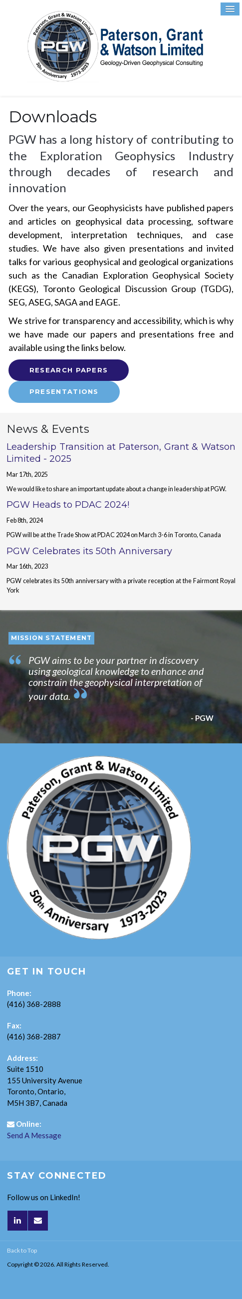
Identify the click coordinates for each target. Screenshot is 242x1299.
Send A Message (34, 1135)
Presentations (64, 391)
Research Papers (68, 370)
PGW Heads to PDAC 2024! (67, 504)
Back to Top (22, 1250)
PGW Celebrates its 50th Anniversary (89, 551)
